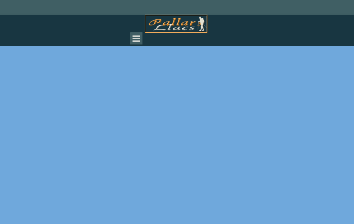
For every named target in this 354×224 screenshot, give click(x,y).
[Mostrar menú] (136, 38)
